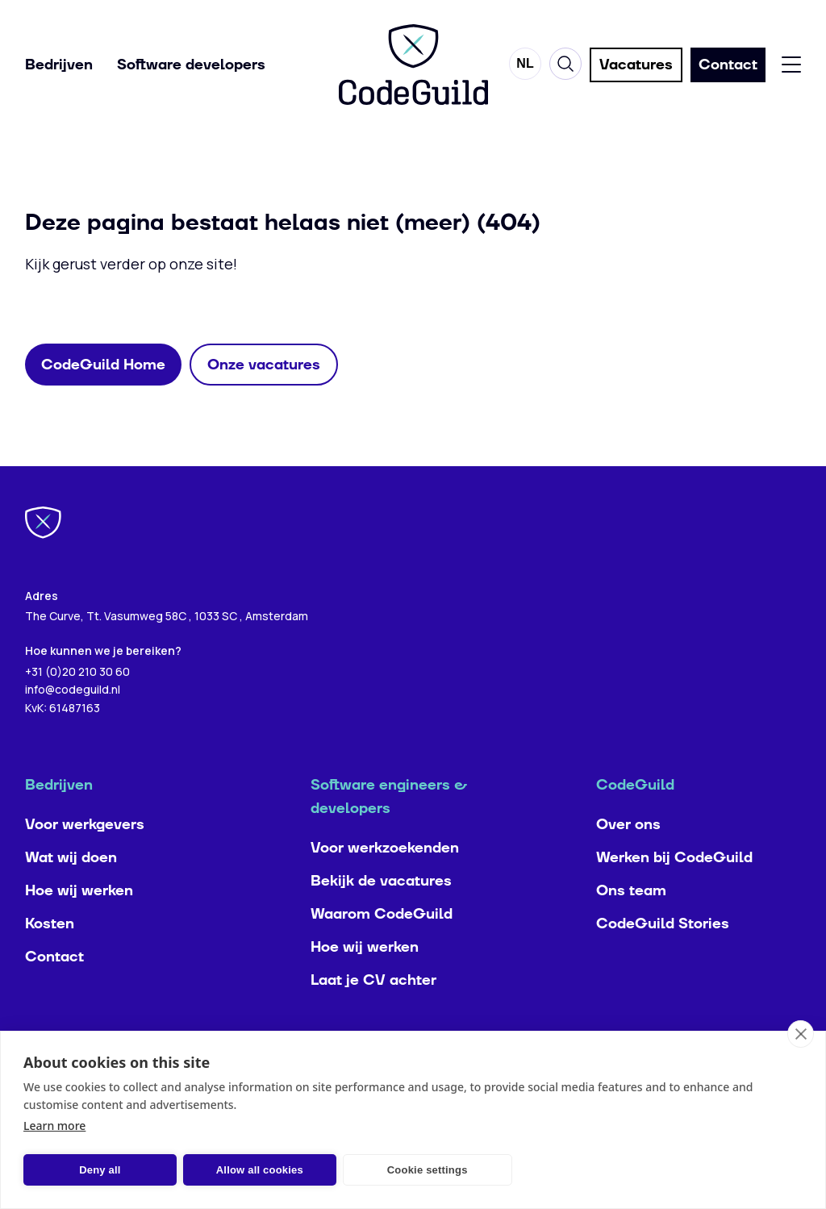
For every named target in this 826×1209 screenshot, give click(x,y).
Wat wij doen (71, 890)
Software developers (191, 65)
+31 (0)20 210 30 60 (77, 703)
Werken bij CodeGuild (674, 890)
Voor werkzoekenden (385, 880)
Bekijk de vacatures (381, 913)
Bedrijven (59, 65)
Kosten (49, 956)
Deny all (99, 1170)
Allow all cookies (259, 1170)
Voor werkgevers (84, 857)
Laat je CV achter (373, 1013)
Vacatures (636, 65)
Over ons (628, 857)
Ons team (631, 923)
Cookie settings (427, 1170)
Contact (54, 989)
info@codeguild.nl (72, 721)
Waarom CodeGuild (382, 946)
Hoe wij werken (79, 923)
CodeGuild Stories (662, 956)
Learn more (54, 1125)
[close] (800, 1034)
